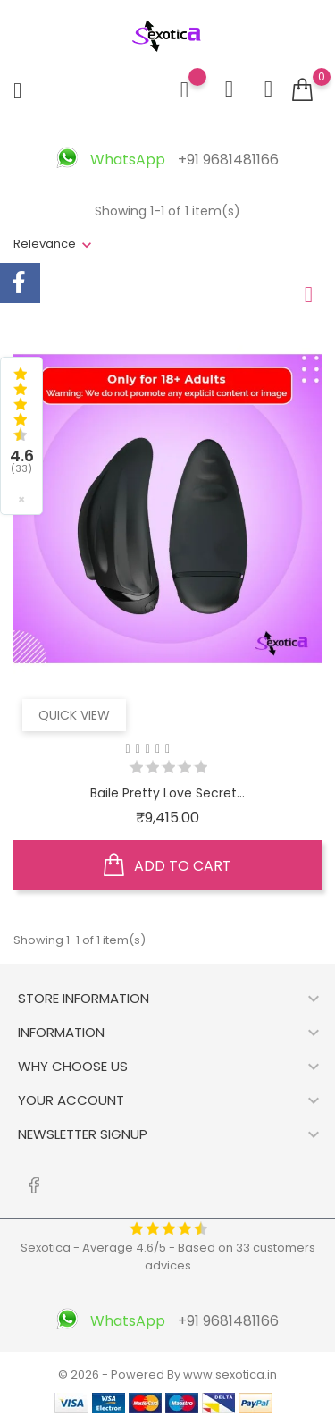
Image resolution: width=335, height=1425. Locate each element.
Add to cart (167, 865)
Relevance (44, 243)
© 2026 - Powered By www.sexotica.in (167, 1374)
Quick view (74, 715)
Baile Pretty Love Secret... (167, 793)
